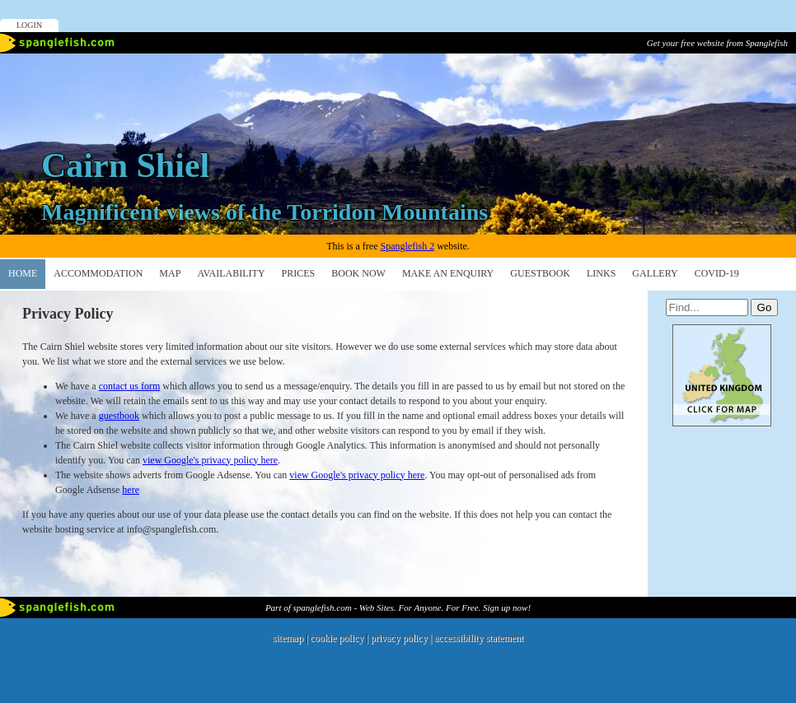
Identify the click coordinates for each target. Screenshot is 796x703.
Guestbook (540, 273)
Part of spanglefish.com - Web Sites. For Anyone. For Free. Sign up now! (398, 607)
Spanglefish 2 (407, 246)
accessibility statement (478, 638)
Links (601, 273)
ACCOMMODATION (98, 273)
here (130, 490)
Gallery (654, 273)
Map (169, 273)
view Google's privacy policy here (210, 460)
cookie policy (336, 638)
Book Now (358, 273)
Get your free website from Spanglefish (717, 43)
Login (29, 25)
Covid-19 (717, 273)
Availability (231, 273)
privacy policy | (402, 638)
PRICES (299, 273)
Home (22, 273)
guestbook (119, 415)
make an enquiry (448, 273)
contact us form (130, 386)
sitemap (288, 638)
